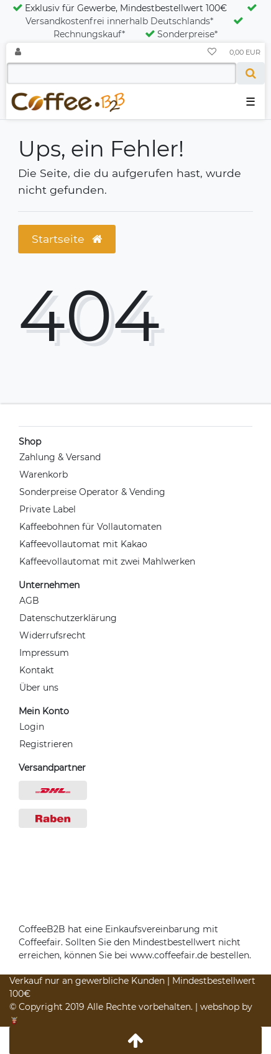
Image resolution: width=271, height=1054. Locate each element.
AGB (29, 600)
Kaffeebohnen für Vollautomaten (90, 526)
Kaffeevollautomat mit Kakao (83, 544)
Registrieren (46, 744)
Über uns (38, 687)
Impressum (44, 652)
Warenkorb (43, 474)
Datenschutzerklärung (68, 618)
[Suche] (251, 73)
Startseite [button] (67, 238)
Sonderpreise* (181, 34)
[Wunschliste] (212, 52)
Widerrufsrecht (52, 635)
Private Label (47, 509)
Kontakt (36, 670)
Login (31, 726)
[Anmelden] (18, 52)
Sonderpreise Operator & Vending (92, 491)
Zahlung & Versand (60, 457)
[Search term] (121, 73)
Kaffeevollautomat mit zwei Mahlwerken (107, 561)
